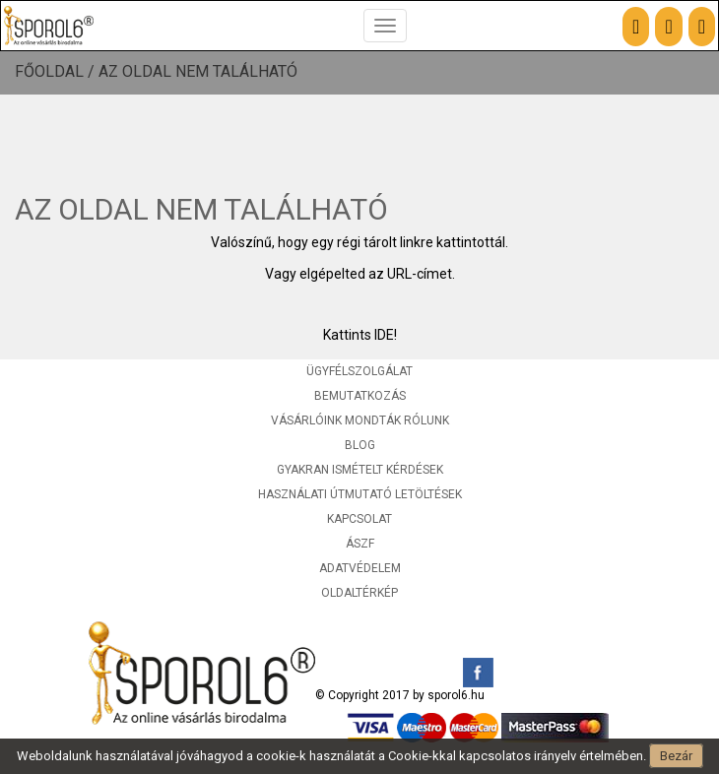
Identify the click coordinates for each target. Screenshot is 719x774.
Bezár (676, 755)
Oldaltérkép (359, 593)
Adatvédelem (360, 568)
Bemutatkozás (360, 396)
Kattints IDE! (360, 335)
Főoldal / (56, 72)
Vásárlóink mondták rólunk (360, 420)
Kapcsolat (359, 519)
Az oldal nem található (197, 72)
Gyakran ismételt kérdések (360, 470)
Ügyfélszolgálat (359, 371)
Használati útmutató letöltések (360, 494)
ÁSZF (360, 543)
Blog (360, 445)
